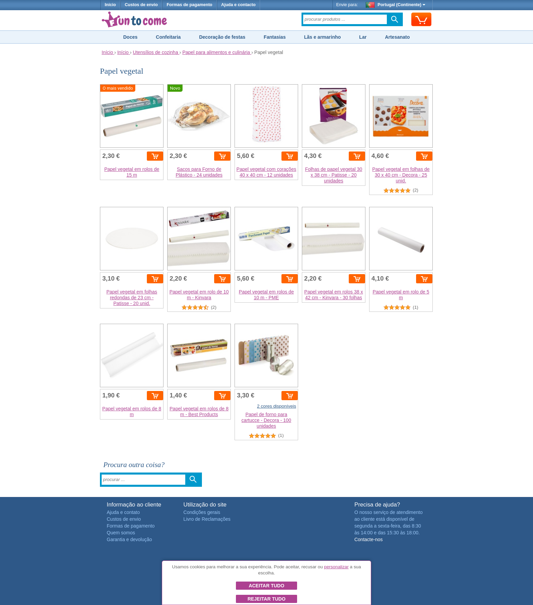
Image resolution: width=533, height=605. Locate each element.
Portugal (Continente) (396, 4)
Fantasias (275, 37)
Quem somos (121, 532)
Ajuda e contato (123, 512)
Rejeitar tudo (266, 599)
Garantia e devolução (129, 539)
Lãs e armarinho (322, 37)
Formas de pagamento (189, 4)
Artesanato (397, 37)
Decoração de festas (222, 37)
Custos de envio (141, 4)
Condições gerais (202, 512)
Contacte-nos (368, 539)
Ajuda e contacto (238, 4)
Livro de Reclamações (207, 519)
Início (110, 4)
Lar (363, 37)
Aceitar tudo (267, 585)
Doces (130, 37)
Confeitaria (168, 37)
